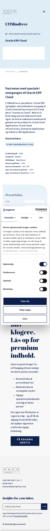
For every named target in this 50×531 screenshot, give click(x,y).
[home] (10, 11)
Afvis (25, 319)
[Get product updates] (22, 506)
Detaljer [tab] (25, 217)
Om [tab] (41, 217)
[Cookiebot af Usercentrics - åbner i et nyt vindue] (35, 210)
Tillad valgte (25, 310)
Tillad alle (24, 301)
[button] (44, 11)
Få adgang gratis (25, 441)
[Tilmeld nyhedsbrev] (44, 506)
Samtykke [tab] (9, 217)
